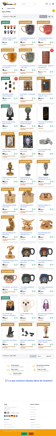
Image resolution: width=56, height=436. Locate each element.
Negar (31, 433)
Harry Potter (33, 416)
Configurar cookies (15, 412)
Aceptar (24, 433)
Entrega (6, 422)
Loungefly (32, 412)
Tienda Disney (33, 409)
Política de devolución (9, 427)
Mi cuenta (32, 407)
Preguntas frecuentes (35, 424)
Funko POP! (33, 414)
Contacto (32, 422)
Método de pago (8, 424)
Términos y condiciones (35, 427)
